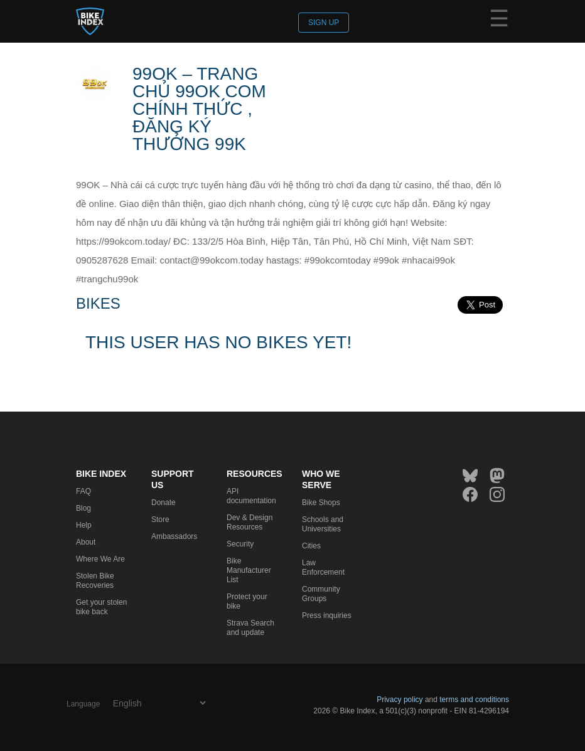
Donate (163, 502)
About (85, 542)
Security (240, 544)
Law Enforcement (323, 567)
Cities (311, 545)
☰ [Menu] (499, 20)
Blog (83, 508)
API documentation (251, 496)
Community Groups (321, 594)
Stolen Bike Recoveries (95, 581)
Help (84, 525)
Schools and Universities (322, 524)
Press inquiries (327, 615)
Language (83, 704)
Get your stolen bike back (101, 607)
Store (160, 519)
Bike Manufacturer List (249, 570)
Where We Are (100, 559)
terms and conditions (474, 699)
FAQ (83, 491)
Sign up (323, 22)
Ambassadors (174, 536)
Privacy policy (399, 699)
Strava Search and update (250, 628)
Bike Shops (321, 502)
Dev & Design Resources (249, 522)
